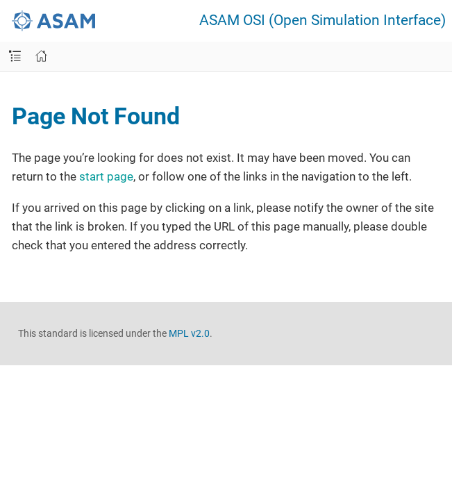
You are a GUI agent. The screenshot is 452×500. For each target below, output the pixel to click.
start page (106, 176)
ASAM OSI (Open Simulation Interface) (322, 20)
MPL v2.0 (189, 333)
